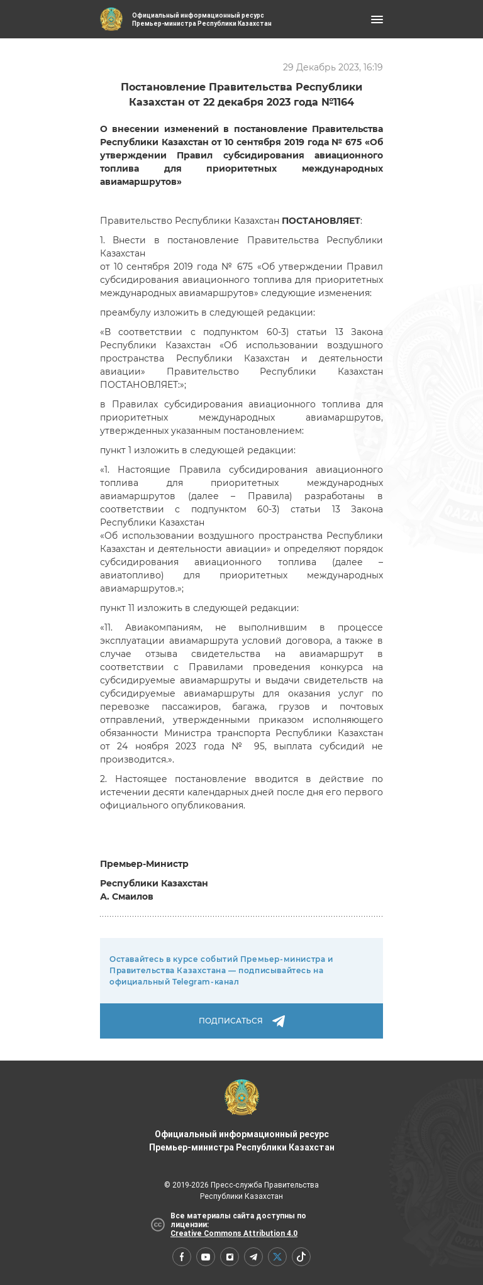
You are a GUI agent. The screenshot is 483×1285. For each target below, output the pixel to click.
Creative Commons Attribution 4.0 (233, 1233)
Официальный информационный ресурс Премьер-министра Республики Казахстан (242, 1115)
